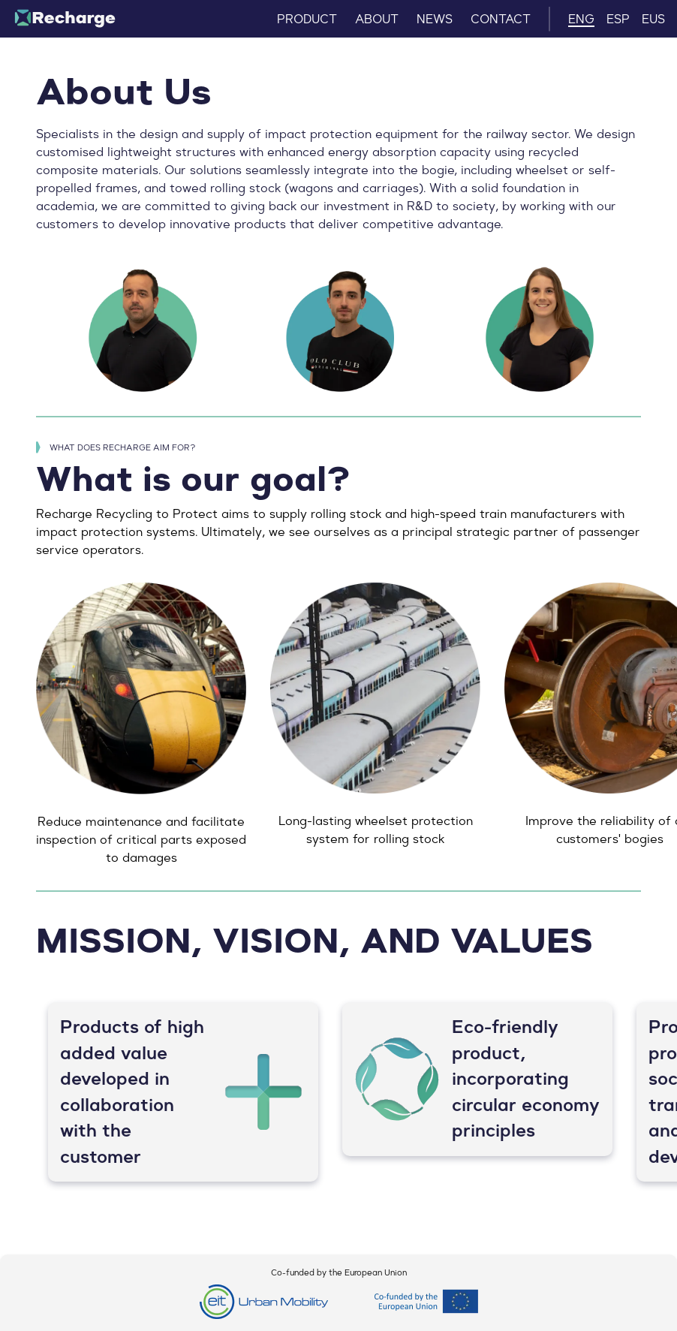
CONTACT (501, 18)
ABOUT (377, 18)
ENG (581, 18)
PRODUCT (307, 18)
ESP (618, 18)
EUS (653, 18)
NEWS (435, 18)
